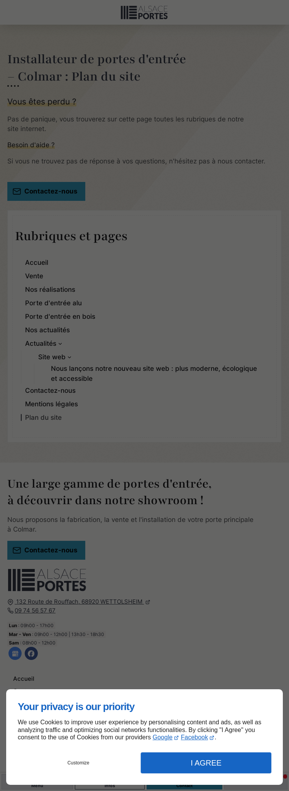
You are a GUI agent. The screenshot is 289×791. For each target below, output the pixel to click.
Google (163, 737)
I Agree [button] (206, 763)
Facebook (194, 737)
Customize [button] (79, 763)
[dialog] (144, 737)
